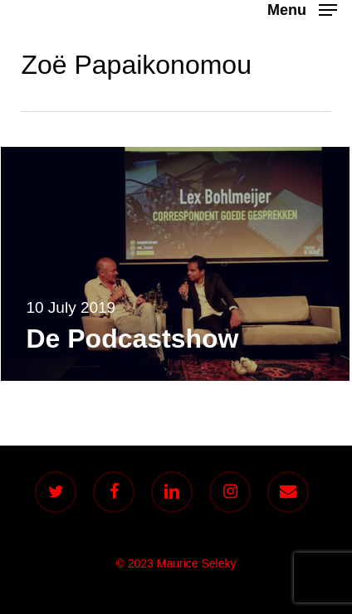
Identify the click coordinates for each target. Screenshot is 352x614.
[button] (302, 9)
